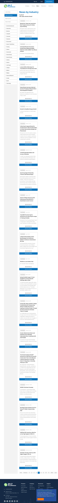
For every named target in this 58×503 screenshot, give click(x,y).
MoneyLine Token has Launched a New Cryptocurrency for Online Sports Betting (28, 25)
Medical (7, 70)
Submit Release (49, 1)
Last (56, 472)
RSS (39, 487)
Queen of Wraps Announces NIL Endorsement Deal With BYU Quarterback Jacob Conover (27, 199)
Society (7, 78)
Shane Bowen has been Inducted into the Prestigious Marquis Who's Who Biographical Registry (28, 89)
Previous (25, 472)
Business (8, 31)
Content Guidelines (50, 487)
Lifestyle (8, 67)
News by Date (8, 18)
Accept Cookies (41, 499)
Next (52, 472)
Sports (7, 80)
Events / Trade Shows (10, 44)
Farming (7, 46)
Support (49, 483)
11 (48, 472)
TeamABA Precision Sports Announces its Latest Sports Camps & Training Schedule (28, 216)
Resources (40, 483)
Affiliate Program (24, 492)
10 (46, 472)
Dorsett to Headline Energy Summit (28, 109)
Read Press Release (28, 38)
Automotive (8, 28)
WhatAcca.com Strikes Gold (26, 261)
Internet (7, 62)
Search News (8, 21)
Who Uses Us (32, 487)
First (21, 472)
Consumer (8, 36)
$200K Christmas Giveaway (26, 387)
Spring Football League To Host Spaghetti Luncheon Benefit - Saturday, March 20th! (27, 279)
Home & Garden (9, 57)
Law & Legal (8, 65)
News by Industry (9, 15)
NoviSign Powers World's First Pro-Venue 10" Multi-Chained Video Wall (28, 409)
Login (41, 1)
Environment (8, 41)
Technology (8, 83)
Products (23, 483)
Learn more (51, 494)
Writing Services (24, 490)
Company (32, 483)
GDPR (53, 496)
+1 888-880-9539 (8, 1)
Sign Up (35, 1)
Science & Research (10, 75)
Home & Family (9, 54)
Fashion (7, 49)
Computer (8, 33)
